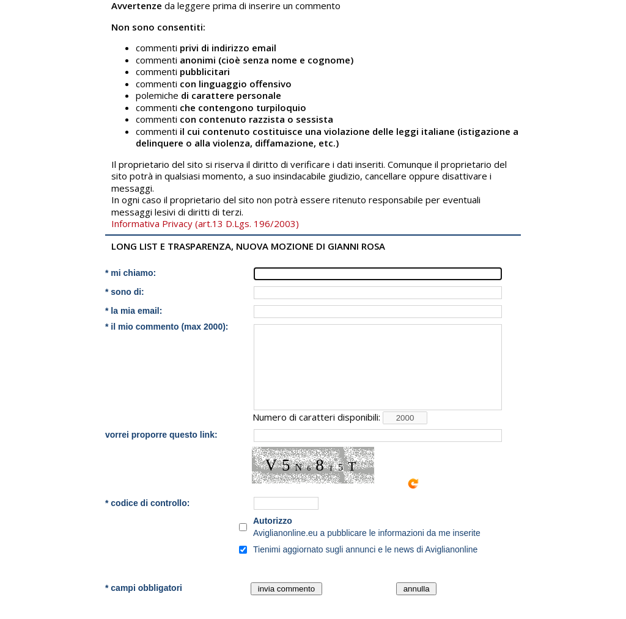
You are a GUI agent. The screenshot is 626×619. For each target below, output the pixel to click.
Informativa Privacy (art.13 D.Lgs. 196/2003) (205, 223)
